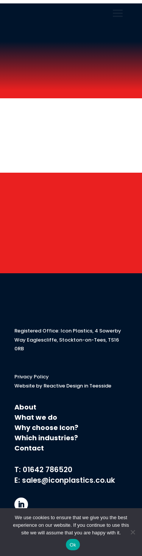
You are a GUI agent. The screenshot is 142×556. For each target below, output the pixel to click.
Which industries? (46, 438)
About (25, 407)
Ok (73, 545)
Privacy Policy (31, 376)
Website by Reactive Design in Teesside (62, 385)
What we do (35, 417)
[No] (132, 532)
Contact (29, 448)
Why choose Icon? (47, 427)
